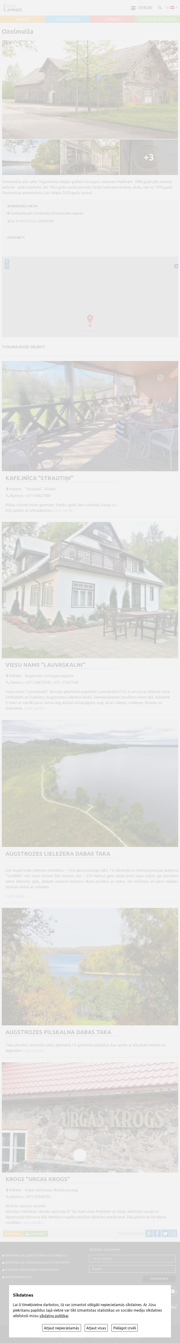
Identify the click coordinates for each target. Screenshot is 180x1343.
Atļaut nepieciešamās (61, 1328)
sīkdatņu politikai (53, 1316)
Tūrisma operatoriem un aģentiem (32, 1269)
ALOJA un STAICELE (158, 19)
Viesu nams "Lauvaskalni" (45, 665)
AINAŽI (22, 19)
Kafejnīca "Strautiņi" (39, 478)
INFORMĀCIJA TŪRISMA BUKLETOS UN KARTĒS (37, 1262)
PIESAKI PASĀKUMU (18, 1277)
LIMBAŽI (112, 19)
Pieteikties (159, 1278)
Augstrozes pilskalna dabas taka (58, 1032)
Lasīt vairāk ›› (64, 510)
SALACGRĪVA (67, 19)
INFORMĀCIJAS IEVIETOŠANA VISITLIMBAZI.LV (36, 1255)
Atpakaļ (13, 1233)
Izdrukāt (37, 1233)
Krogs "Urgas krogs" (38, 1179)
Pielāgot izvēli (124, 1328)
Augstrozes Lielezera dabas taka (58, 854)
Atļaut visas (96, 1328)
